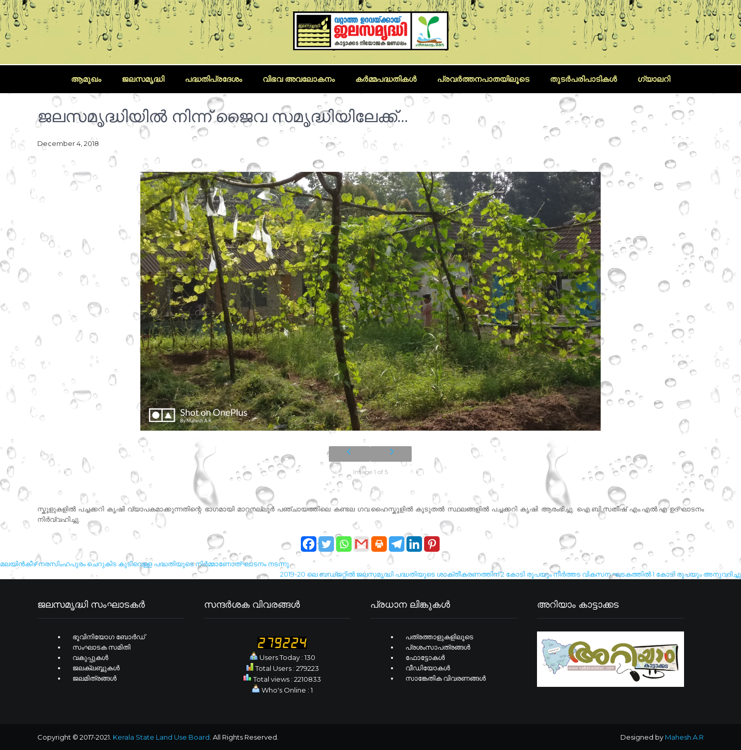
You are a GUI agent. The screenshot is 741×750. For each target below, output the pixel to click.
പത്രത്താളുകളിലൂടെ (439, 637)
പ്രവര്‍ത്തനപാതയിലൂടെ (483, 79)
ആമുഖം (86, 79)
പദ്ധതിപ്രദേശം (213, 79)
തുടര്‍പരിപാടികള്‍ (583, 79)
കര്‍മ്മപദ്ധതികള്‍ (385, 79)
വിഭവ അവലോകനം (299, 79)
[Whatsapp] (344, 539)
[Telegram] (396, 539)
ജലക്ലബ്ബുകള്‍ (96, 668)
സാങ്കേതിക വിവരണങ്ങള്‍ (445, 678)
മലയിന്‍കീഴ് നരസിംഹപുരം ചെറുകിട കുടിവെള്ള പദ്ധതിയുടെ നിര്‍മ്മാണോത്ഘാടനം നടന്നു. (145, 564)
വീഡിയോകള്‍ (427, 668)
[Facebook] (308, 539)
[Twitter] (326, 539)
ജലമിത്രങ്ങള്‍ (94, 678)
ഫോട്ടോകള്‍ (425, 657)
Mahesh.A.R (684, 737)
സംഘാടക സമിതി (101, 647)
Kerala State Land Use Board (161, 737)
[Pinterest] (432, 539)
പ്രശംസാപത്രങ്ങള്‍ (437, 647)
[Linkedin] (414, 539)
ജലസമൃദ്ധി (143, 79)
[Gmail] (361, 539)
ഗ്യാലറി (653, 79)
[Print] (379, 539)
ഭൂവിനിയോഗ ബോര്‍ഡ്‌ (108, 637)
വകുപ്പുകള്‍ (90, 657)
